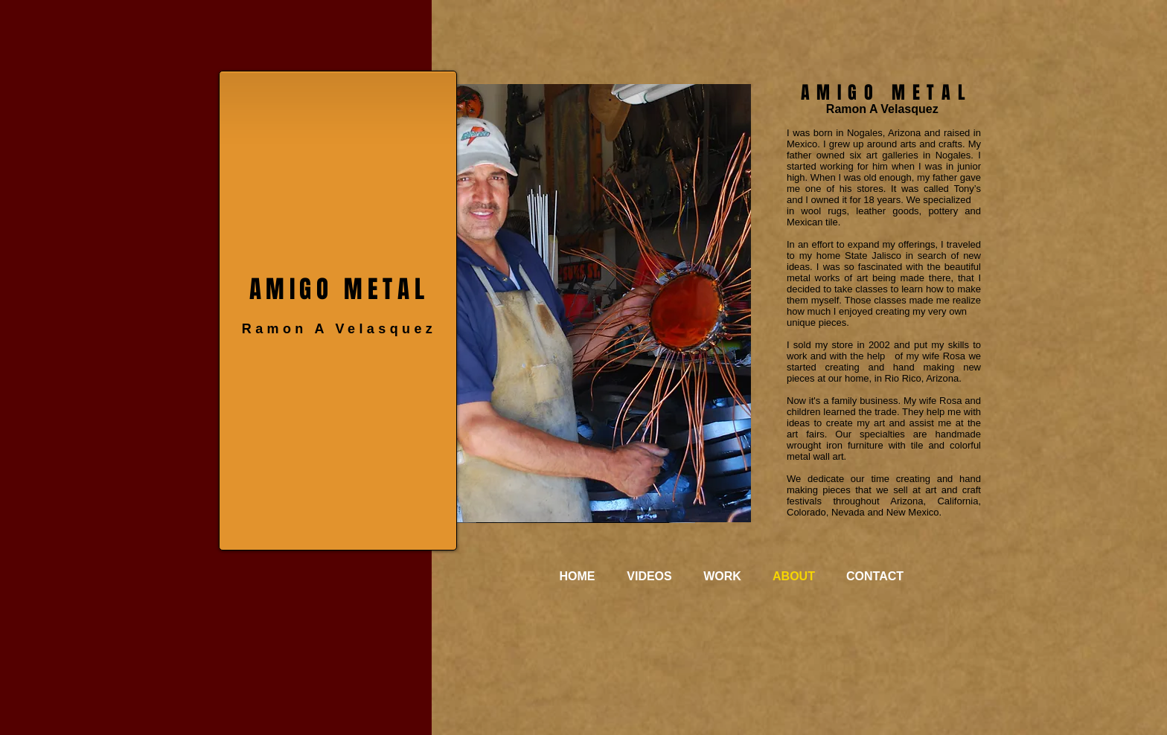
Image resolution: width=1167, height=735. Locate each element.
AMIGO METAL (339, 289)
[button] (604, 303)
